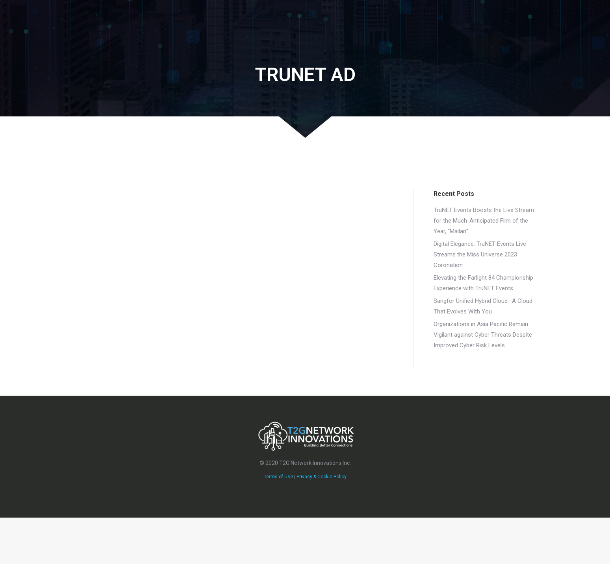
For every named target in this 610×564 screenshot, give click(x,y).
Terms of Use (278, 476)
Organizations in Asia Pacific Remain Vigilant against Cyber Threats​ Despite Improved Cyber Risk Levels (483, 335)
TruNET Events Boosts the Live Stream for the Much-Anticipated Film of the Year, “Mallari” (484, 220)
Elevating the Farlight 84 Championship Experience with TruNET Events (483, 283)
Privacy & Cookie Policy (322, 476)
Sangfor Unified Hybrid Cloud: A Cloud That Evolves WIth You (483, 306)
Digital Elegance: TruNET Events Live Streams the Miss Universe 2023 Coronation (480, 254)
